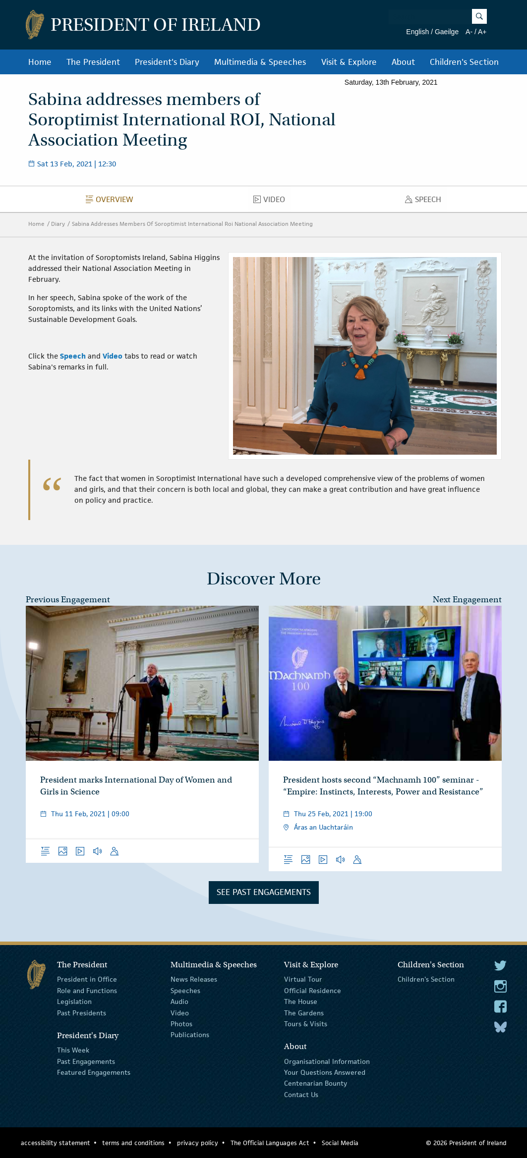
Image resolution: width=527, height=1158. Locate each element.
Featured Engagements (93, 1072)
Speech (426, 201)
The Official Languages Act (270, 1143)
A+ (482, 32)
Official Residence (312, 990)
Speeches (185, 990)
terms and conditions (133, 1143)
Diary (58, 223)
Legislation (74, 1001)
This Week (73, 1050)
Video (272, 201)
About (403, 61)
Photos (181, 1023)
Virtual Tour (303, 979)
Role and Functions (87, 990)
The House (300, 1001)
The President (93, 61)
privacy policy (197, 1143)
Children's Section (464, 61)
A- (469, 32)
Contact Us (301, 1094)
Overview (112, 201)
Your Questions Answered (324, 1072)
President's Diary (167, 61)
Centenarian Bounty (315, 1083)
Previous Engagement (68, 599)
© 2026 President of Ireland (466, 1143)
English (417, 32)
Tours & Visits (305, 1023)
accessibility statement (55, 1143)
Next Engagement (467, 599)
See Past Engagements (264, 892)
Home (40, 61)
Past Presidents (81, 1012)
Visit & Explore (349, 61)
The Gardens (304, 1012)
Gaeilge (447, 32)
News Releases (194, 979)
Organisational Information (327, 1060)
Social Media (340, 1143)
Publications (190, 1034)
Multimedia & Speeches (260, 61)
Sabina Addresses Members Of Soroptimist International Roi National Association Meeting (192, 223)
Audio (179, 1001)
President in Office (87, 979)
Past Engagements (86, 1060)
